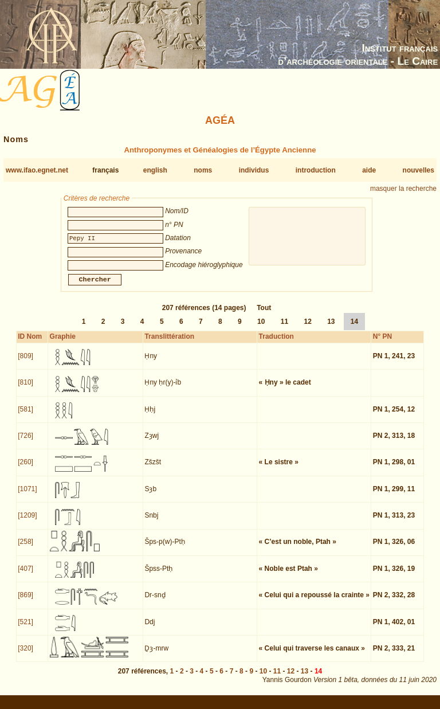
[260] (25, 469)
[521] (25, 629)
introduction (316, 170)
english (155, 170)
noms (203, 170)
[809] (25, 363)
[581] (25, 416)
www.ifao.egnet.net (37, 170)
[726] (25, 442)
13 (331, 328)
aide (369, 170)
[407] (25, 575)
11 (284, 328)
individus (254, 170)
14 (354, 328)
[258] (25, 549)
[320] (25, 655)
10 (261, 328)
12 (307, 328)
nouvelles (418, 170)
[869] (25, 602)
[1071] (27, 496)
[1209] (27, 522)
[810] (25, 389)
